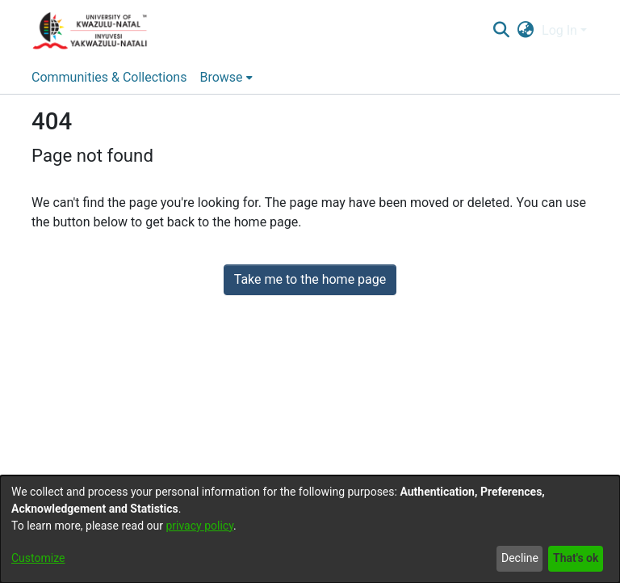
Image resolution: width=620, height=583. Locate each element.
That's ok (575, 557)
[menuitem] (526, 30)
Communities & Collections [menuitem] (108, 77)
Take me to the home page (310, 279)
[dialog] (310, 529)
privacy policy (199, 525)
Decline (519, 557)
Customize (38, 557)
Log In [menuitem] (559, 30)
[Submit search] (501, 30)
